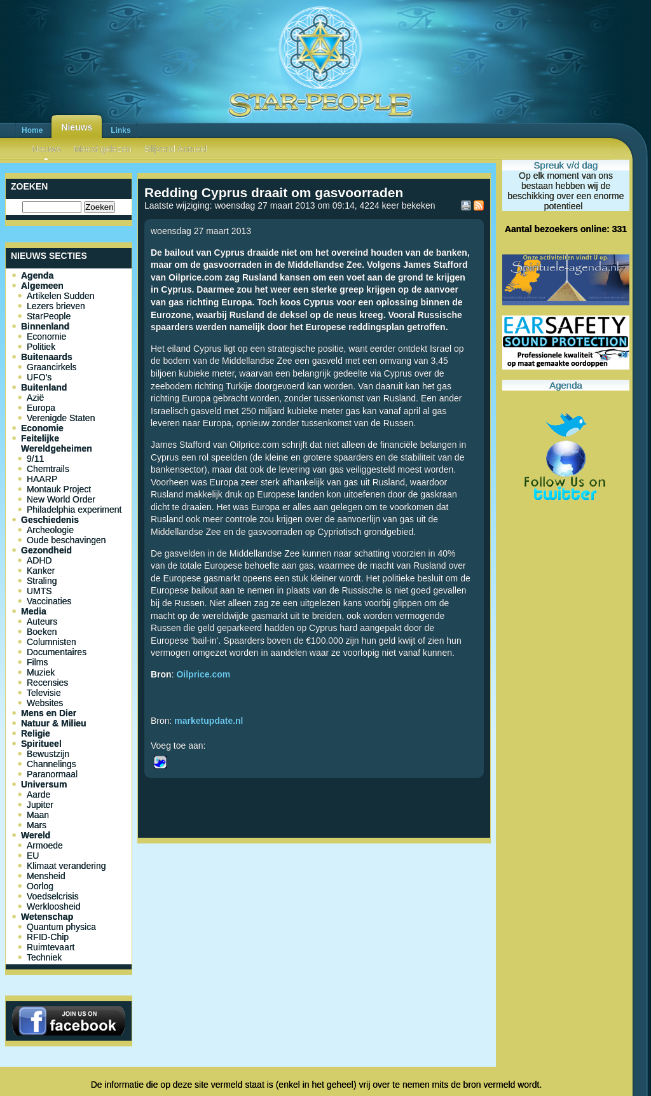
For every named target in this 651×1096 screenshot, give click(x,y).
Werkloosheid (54, 906)
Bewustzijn (48, 754)
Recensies (47, 682)
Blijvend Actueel (175, 149)
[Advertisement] (314, 890)
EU (33, 855)
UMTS (39, 591)
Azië (35, 397)
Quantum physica (61, 927)
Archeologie (50, 530)
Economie (46, 336)
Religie (35, 733)
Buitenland (44, 387)
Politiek (41, 347)
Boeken (42, 632)
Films (37, 662)
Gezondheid (46, 550)
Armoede (45, 845)
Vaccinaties (49, 601)
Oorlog (40, 886)
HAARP (42, 479)
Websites (45, 703)
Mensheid (46, 876)
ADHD (39, 560)
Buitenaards (46, 357)
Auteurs (42, 621)
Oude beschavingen (66, 540)
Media (33, 611)
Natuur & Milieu (53, 723)
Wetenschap (47, 917)
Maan (38, 815)
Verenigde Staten (61, 418)
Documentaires (56, 652)
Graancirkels (52, 367)
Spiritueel (41, 744)
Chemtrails (48, 469)
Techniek (44, 957)
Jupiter (40, 805)
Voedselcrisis (53, 896)
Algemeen (42, 286)
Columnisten (51, 642)
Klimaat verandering (66, 866)
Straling (42, 581)
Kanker (41, 570)
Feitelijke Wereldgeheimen (56, 443)
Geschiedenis (50, 520)
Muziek (41, 672)
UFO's (39, 377)
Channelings (51, 764)
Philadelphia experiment (74, 509)
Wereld (35, 835)
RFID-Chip (48, 937)
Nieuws (76, 127)
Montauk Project (59, 489)
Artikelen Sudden (61, 296)
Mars (36, 825)
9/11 (35, 459)
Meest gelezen (103, 149)
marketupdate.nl (208, 721)
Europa (41, 408)
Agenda (37, 275)
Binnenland (45, 326)
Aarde (38, 794)
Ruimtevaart (50, 947)
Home (32, 130)
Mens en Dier (48, 713)
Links (120, 130)
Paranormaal (52, 774)
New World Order (61, 499)
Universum (44, 784)
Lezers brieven (56, 306)
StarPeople (49, 316)
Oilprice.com (203, 674)
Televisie (44, 693)
